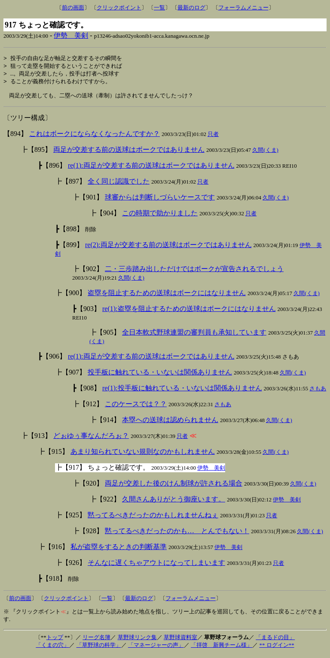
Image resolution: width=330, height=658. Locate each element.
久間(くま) (265, 153)
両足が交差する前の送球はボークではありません (129, 153)
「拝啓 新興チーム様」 (221, 648)
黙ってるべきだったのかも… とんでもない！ (177, 534)
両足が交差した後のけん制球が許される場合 (173, 486)
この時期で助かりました (160, 216)
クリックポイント (119, 7)
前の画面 (73, 7)
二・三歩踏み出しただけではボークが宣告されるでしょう (194, 272)
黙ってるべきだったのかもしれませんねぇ (153, 518)
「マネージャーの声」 (156, 648)
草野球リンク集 (137, 640)
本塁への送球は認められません (170, 423)
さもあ (317, 392)
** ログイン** (276, 648)
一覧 (159, 7)
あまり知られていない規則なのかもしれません (142, 455)
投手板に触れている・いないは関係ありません (160, 375)
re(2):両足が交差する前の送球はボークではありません (168, 248)
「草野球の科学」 (98, 648)
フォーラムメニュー (243, 7)
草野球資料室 (180, 640)
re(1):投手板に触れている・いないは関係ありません (182, 391)
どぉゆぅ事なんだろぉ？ (91, 439)
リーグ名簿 (96, 640)
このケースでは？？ (136, 407)
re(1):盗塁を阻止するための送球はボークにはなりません (189, 312)
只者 (213, 137)
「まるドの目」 (275, 640)
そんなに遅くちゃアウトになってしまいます (156, 566)
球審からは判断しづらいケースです (160, 200)
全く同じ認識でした (119, 184)
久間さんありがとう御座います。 (173, 502)
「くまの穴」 (52, 648)
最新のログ (191, 7)
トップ (54, 640)
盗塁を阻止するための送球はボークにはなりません (167, 296)
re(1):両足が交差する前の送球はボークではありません (151, 168)
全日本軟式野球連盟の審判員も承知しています (194, 335)
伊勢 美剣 (71, 35)
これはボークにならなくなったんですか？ (94, 137)
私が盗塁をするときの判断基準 (118, 550)
